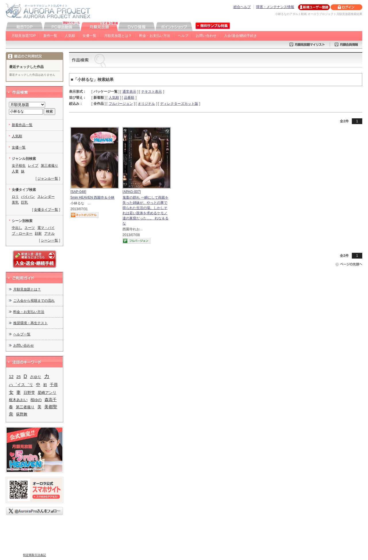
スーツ (29, 228)
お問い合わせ (206, 36)
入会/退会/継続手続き (240, 36)
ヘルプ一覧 (21, 334)
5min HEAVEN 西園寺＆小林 (92, 197)
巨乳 (24, 202)
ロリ (15, 197)
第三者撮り (49, 166)
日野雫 (29, 392)
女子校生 (19, 166)
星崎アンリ (47, 392)
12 (11, 376)
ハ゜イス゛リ (21, 384)
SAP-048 (78, 192)
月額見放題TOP (24, 36)
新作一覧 (50, 36)
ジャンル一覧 (47, 178)
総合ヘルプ (242, 7)
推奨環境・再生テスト (30, 323)
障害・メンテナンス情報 (275, 7)
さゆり (35, 377)
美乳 (15, 202)
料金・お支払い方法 (154, 36)
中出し (17, 228)
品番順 (129, 98)
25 (18, 377)
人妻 (15, 171)
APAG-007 (132, 192)
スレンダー (46, 197)
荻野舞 (21, 414)
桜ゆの (36, 400)
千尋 (54, 384)
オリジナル (146, 104)
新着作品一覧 (22, 125)
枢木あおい (18, 400)
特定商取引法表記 (34, 555)
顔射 (38, 233)
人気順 (70, 36)
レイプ (33, 166)
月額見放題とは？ (118, 36)
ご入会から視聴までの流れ (34, 301)
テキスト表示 (151, 92)
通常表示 (129, 92)
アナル (49, 233)
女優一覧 (89, 36)
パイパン (28, 197)
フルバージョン (121, 104)
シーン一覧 (49, 240)
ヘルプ (183, 36)
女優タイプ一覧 (46, 210)
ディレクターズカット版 (179, 104)
